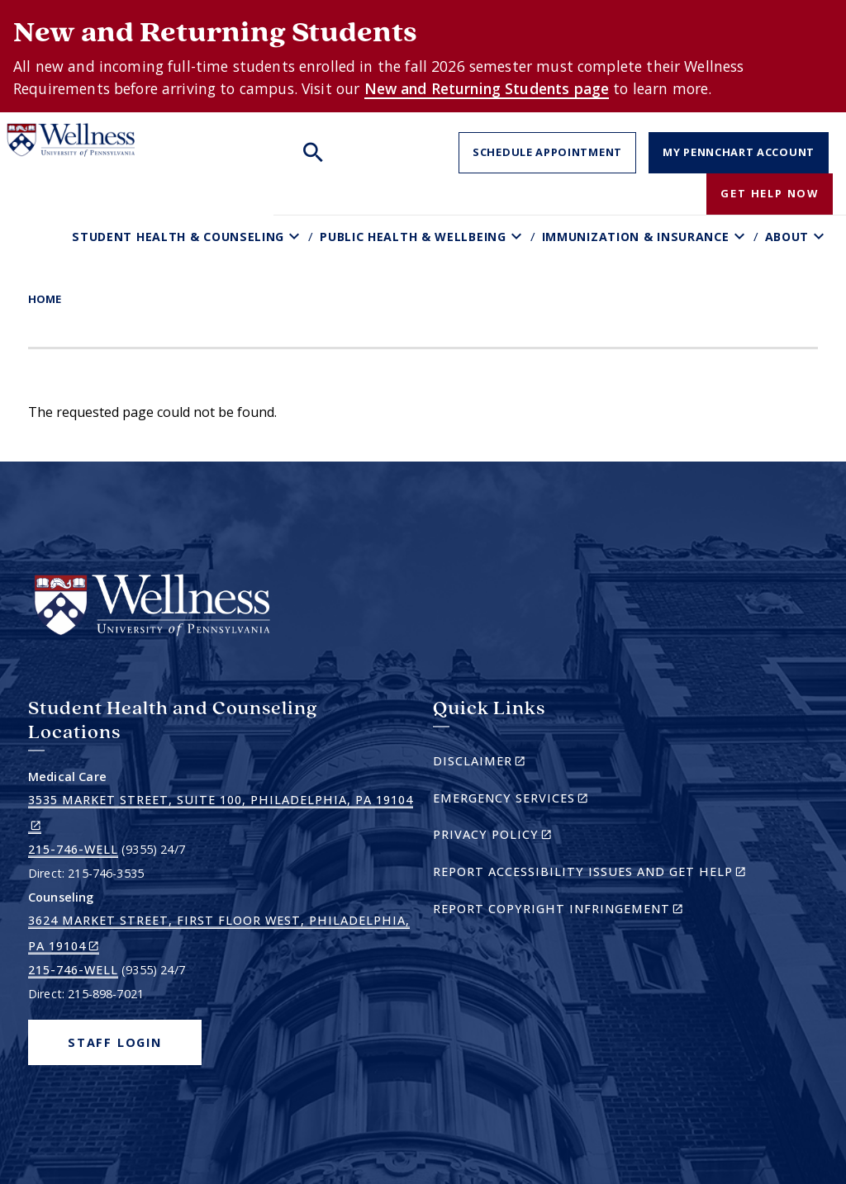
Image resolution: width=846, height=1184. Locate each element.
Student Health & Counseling (178, 236)
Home (44, 298)
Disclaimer (507, 763)
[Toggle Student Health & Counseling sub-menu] (296, 237)
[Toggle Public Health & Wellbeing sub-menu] (518, 237)
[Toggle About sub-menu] (821, 237)
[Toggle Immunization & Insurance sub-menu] (741, 237)
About (787, 236)
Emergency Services (539, 800)
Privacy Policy (521, 837)
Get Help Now (769, 193)
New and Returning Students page (487, 88)
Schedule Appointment (547, 151)
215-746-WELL (73, 849)
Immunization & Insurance (636, 236)
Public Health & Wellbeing (413, 236)
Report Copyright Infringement (586, 911)
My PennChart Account (739, 151)
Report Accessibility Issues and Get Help (596, 874)
